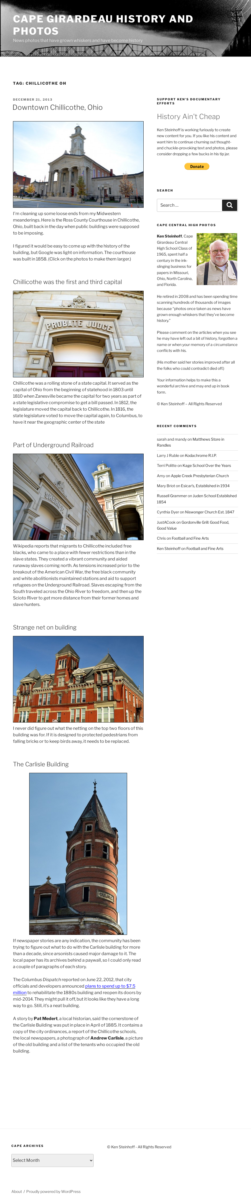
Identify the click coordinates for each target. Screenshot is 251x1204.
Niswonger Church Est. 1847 (209, 512)
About (16, 1191)
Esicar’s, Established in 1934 (205, 485)
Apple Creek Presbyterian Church (200, 475)
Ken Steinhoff (168, 548)
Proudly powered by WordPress (53, 1191)
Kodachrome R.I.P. (201, 455)
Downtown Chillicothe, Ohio (57, 107)
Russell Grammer (172, 495)
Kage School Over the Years (207, 465)
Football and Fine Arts (190, 538)
